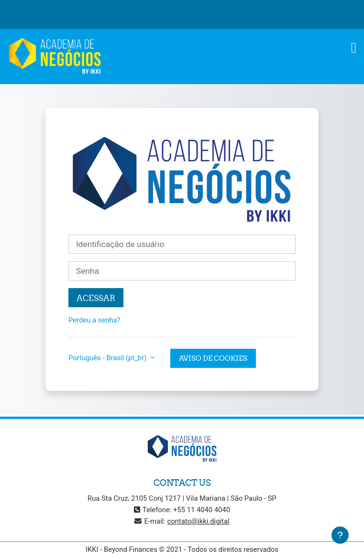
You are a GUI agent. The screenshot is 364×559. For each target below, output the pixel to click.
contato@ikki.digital (198, 521)
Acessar (96, 297)
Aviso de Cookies (213, 358)
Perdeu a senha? (94, 320)
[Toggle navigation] (354, 47)
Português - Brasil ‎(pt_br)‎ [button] (108, 358)
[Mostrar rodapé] (340, 535)
